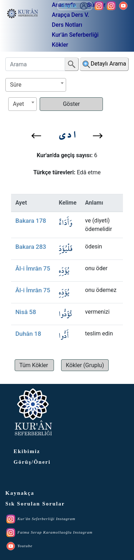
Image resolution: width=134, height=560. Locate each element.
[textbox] (36, 84)
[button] (36, 136)
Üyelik (74, 6)
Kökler (60, 44)
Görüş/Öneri (32, 462)
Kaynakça (19, 493)
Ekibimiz (27, 451)
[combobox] (35, 85)
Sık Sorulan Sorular (35, 504)
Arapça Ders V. (70, 14)
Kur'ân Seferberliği (75, 34)
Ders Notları (67, 24)
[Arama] (35, 64)
